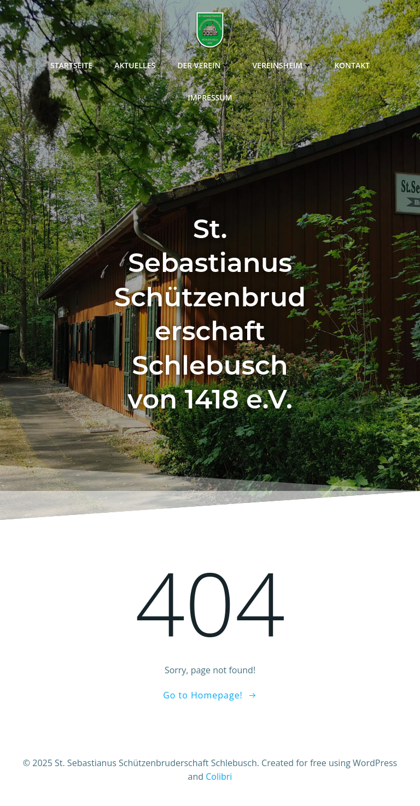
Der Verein (203, 65)
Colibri (219, 777)
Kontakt (352, 65)
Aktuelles (134, 65)
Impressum (210, 97)
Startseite (71, 65)
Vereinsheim (282, 65)
